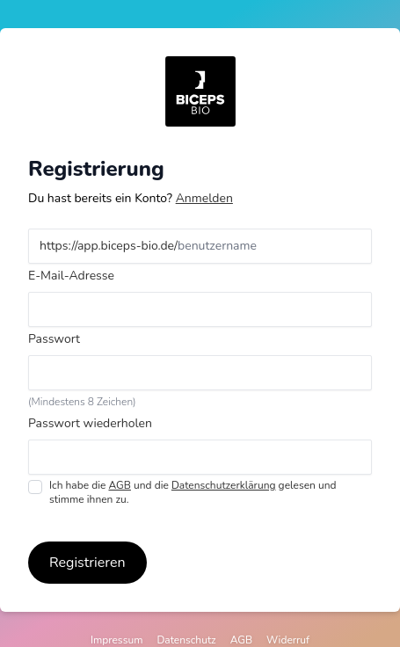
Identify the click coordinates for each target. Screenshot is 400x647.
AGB (119, 485)
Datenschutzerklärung (223, 485)
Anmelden (204, 198)
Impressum (117, 640)
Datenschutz (185, 640)
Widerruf (287, 640)
